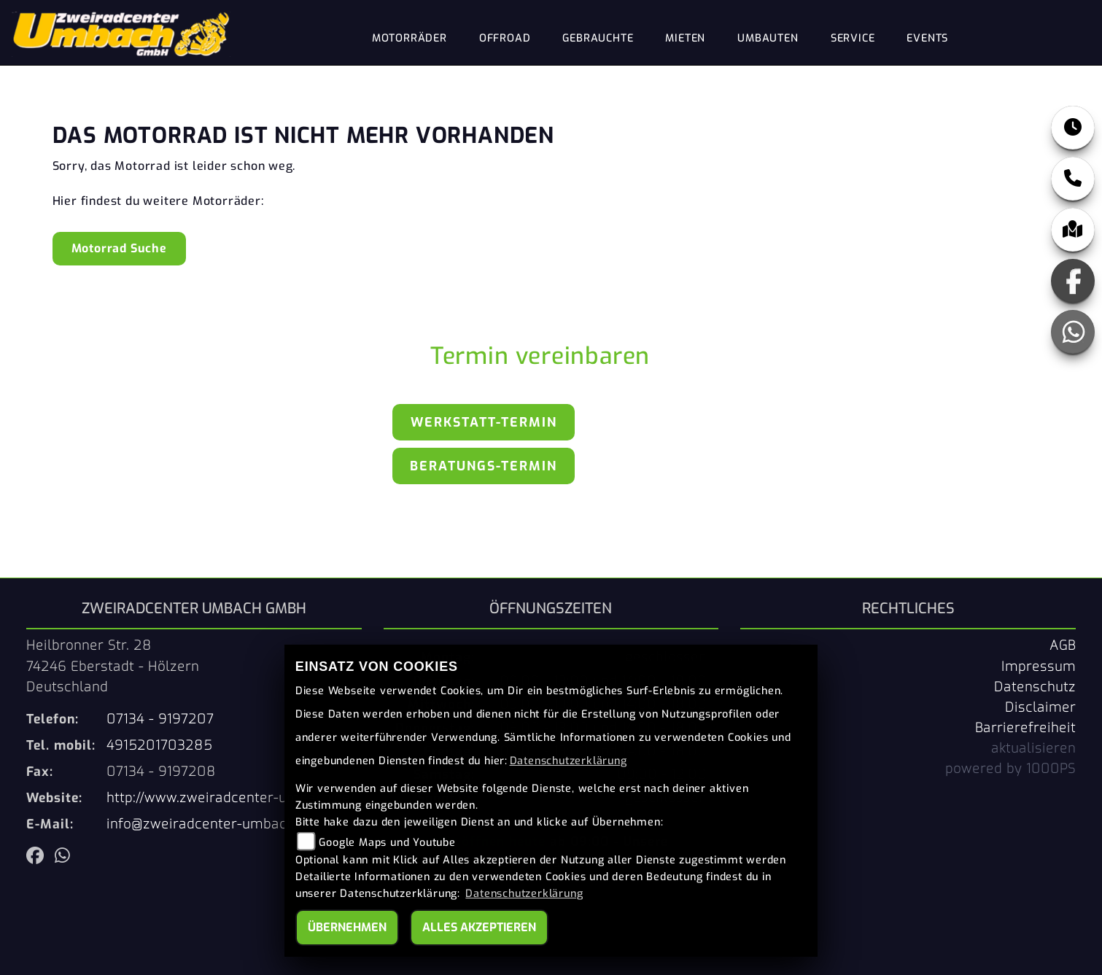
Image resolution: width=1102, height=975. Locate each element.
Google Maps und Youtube (387, 843)
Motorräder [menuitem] (409, 38)
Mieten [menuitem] (685, 38)
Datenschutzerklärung (568, 761)
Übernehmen (347, 927)
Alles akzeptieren (479, 927)
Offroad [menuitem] (505, 38)
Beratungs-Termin (483, 466)
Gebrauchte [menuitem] (597, 38)
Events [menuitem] (927, 38)
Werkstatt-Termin (484, 422)
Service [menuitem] (853, 38)
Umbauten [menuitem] (767, 38)
